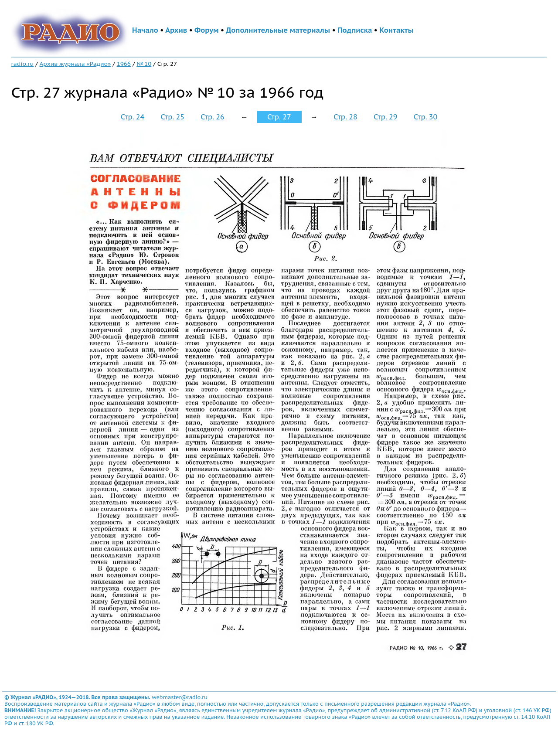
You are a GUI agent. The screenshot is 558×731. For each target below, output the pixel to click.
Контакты (396, 30)
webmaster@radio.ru (180, 697)
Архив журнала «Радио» (75, 64)
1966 (124, 64)
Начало (145, 30)
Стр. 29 (385, 117)
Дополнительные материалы (278, 30)
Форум (206, 30)
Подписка (354, 30)
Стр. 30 (425, 117)
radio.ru (22, 64)
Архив (176, 30)
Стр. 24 (132, 117)
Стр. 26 (212, 117)
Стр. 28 (345, 117)
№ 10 (143, 64)
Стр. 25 (172, 117)
